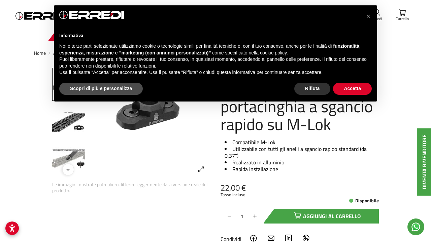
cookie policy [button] (273, 52)
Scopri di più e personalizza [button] (101, 88)
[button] (368, 16)
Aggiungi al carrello (318, 216)
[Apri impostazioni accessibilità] (12, 228)
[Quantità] (242, 216)
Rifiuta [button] (312, 88)
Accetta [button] (352, 88)
